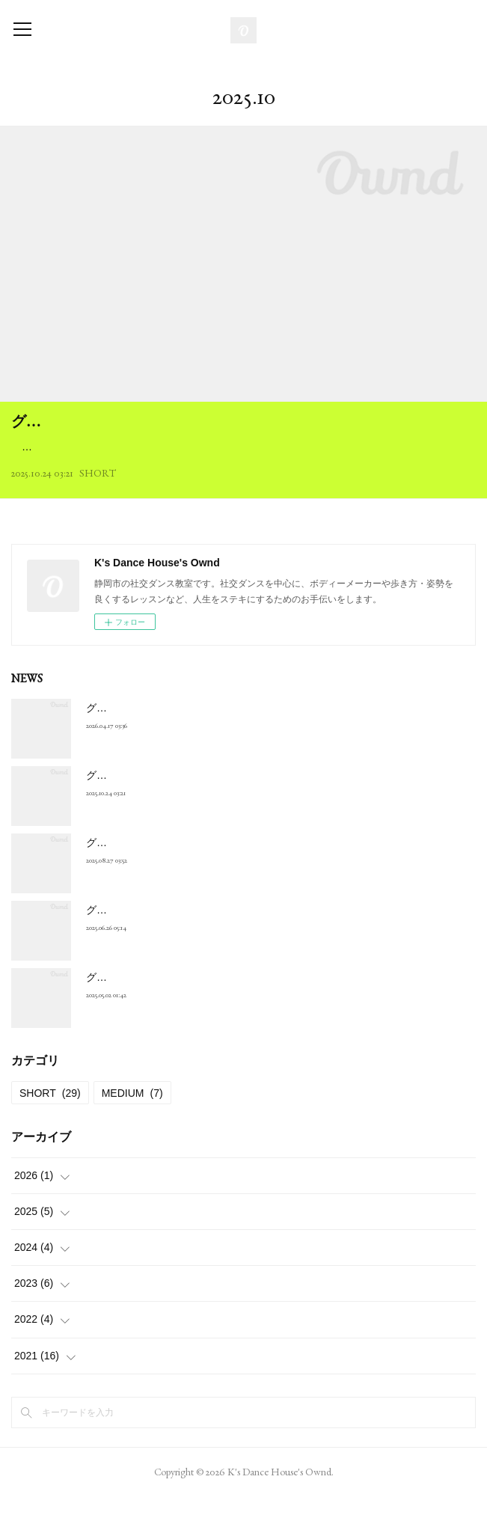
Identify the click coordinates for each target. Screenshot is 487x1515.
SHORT (97, 492)
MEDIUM (132, 1112)
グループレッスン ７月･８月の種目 (172, 928)
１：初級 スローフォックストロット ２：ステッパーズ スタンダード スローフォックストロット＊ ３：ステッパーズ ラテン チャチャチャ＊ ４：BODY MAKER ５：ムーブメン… (241, 456)
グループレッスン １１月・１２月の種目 (153, 421)
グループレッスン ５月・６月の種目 (175, 726)
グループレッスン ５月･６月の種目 (172, 996)
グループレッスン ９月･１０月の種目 (177, 861)
